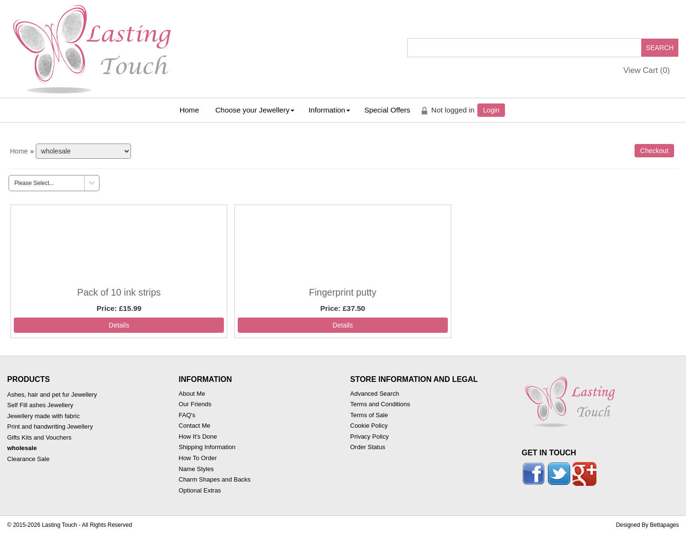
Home (189, 110)
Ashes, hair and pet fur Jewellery (52, 394)
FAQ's (187, 415)
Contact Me (194, 425)
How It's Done (198, 436)
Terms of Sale (369, 415)
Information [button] (329, 110)
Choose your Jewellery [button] (254, 110)
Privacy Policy (369, 436)
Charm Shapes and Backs (215, 479)
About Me (192, 393)
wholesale (22, 448)
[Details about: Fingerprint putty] (343, 325)
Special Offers (387, 110)
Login (491, 110)
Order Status (367, 447)
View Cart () (647, 70)
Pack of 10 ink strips (119, 292)
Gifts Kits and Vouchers (39, 437)
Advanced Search (374, 393)
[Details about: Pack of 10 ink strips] (119, 325)
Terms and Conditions (380, 404)
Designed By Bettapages (647, 525)
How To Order (198, 458)
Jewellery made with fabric (43, 416)
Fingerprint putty (342, 292)
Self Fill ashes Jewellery (40, 405)
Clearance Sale (28, 458)
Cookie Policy (369, 425)
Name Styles (196, 468)
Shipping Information (207, 447)
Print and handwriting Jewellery (50, 426)
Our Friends (195, 404)
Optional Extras (200, 490)
